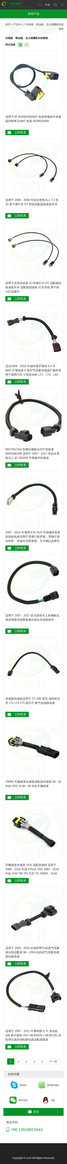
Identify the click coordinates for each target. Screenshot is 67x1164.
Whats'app (53, 1085)
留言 (36, 1111)
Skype (22, 1085)
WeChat (22, 1100)
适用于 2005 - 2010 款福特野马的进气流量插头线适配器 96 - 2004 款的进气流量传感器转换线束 (32, 952)
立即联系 (20, 132)
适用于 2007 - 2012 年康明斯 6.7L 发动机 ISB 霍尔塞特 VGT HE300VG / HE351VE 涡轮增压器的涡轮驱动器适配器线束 (33, 1035)
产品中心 (18, 24)
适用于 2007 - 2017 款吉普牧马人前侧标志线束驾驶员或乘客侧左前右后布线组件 (32, 617)
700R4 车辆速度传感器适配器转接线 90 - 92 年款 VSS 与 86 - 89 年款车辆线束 (33, 784)
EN (40, 4)
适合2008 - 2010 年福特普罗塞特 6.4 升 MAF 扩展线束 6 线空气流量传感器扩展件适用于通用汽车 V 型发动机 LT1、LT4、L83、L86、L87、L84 (33, 371)
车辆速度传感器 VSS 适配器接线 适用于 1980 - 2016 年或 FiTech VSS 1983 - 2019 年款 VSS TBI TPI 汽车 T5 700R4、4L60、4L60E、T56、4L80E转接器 (32, 869)
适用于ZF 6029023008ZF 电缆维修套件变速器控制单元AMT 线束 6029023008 (33, 119)
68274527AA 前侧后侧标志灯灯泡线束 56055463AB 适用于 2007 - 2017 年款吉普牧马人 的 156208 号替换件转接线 (32, 453)
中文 (47, 4)
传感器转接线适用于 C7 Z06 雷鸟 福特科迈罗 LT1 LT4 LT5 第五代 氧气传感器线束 (32, 700)
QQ (53, 1100)
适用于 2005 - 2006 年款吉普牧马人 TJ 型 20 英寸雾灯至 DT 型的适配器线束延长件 (31, 202)
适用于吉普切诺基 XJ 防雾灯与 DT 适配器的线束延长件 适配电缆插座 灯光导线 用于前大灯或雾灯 (33, 287)
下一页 (53, 1061)
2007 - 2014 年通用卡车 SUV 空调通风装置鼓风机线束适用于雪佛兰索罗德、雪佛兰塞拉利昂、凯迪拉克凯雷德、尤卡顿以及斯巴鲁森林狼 (32, 537)
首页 (7, 24)
